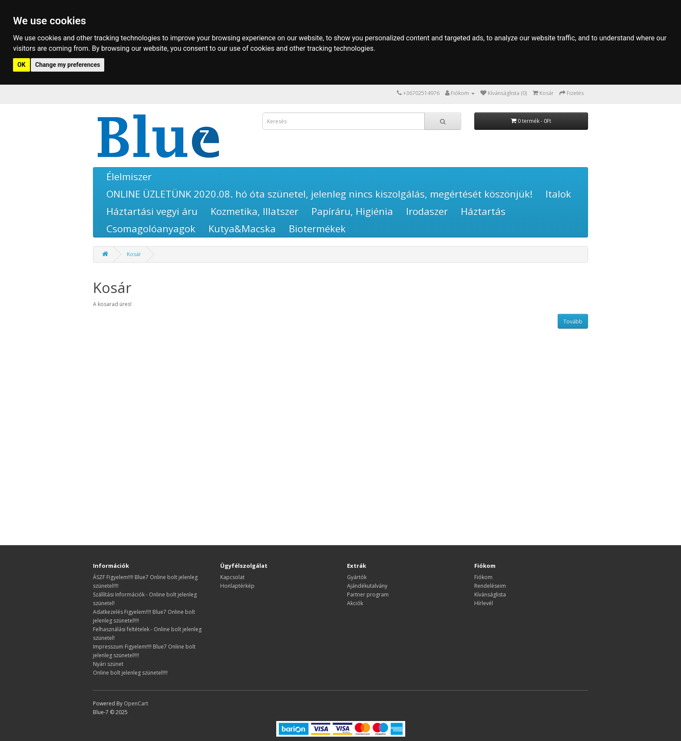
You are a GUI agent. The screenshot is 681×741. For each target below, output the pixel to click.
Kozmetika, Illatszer (254, 210)
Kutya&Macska (242, 228)
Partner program (368, 594)
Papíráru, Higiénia (352, 210)
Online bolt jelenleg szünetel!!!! (130, 672)
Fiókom (483, 577)
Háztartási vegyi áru (152, 210)
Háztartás (483, 210)
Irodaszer (427, 210)
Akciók (355, 603)
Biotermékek (317, 228)
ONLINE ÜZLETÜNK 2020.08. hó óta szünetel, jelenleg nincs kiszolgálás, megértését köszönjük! (319, 193)
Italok (558, 193)
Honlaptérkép (237, 586)
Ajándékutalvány (367, 586)
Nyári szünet (108, 664)
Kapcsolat (232, 577)
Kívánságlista (490, 594)
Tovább (572, 321)
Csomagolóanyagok (150, 228)
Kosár (134, 254)
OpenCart (136, 703)
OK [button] (21, 64)
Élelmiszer (129, 176)
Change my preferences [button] (67, 64)
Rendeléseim (490, 586)
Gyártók (357, 577)
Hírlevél (483, 603)
